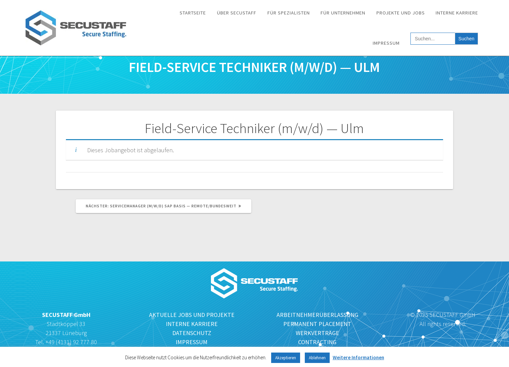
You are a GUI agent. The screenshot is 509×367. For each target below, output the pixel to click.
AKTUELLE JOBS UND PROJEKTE (191, 315)
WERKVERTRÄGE (317, 333)
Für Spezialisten (288, 13)
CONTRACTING (317, 342)
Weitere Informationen (358, 357)
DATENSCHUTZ (191, 333)
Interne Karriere (457, 13)
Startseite (193, 13)
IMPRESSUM (192, 342)
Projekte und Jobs (400, 13)
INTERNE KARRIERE (192, 324)
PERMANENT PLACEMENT (317, 324)
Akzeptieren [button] (285, 358)
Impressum (386, 43)
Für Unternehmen (343, 13)
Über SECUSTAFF (236, 13)
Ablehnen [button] (317, 358)
